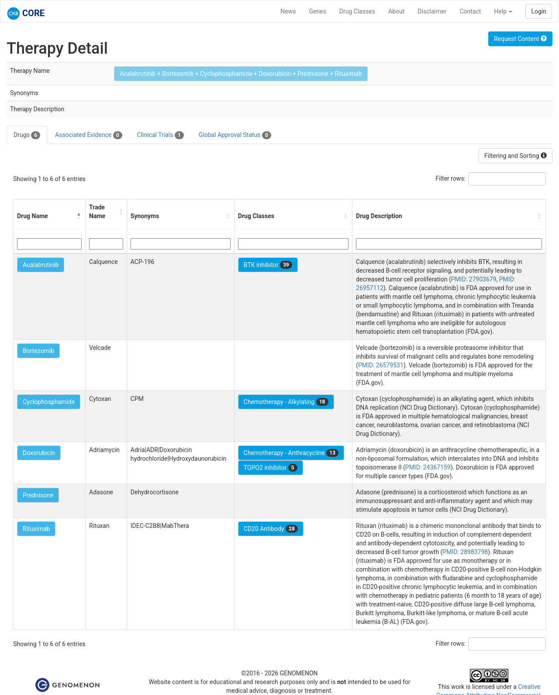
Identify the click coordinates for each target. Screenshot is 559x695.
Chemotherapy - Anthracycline (291, 453)
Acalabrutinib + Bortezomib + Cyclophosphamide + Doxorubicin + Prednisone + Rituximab (241, 73)
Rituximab (36, 528)
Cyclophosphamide (49, 401)
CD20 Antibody (271, 529)
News (288, 11)
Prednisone (38, 495)
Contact (470, 11)
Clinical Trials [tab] (160, 135)
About (396, 11)
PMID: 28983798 (465, 551)
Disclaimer (432, 11)
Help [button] (503, 11)
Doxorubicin (39, 452)
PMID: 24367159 (428, 467)
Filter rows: (451, 178)
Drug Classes (357, 11)
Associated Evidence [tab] (88, 135)
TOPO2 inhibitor (270, 468)
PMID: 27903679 (474, 279)
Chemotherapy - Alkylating (286, 402)
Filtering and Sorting (515, 155)
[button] (79, 216)
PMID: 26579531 (381, 365)
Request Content (520, 38)
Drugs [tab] (27, 135)
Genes (317, 11)
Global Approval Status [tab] (235, 135)
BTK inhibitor (268, 265)
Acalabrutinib (41, 264)
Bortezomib (38, 350)
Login (538, 11)
